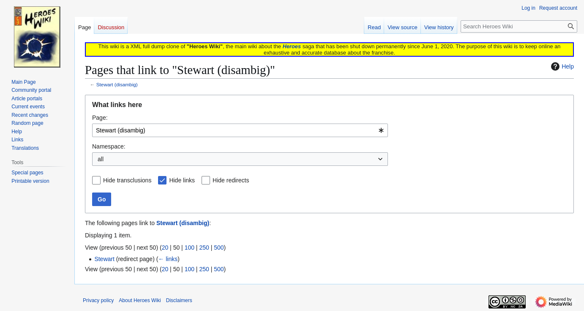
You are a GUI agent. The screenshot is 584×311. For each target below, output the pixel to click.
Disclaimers (179, 300)
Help (561, 66)
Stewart (104, 259)
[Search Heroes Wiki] (519, 26)
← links (167, 259)
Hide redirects (231, 180)
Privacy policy (98, 300)
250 (204, 247)
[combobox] (240, 130)
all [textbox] (101, 159)
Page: (100, 117)
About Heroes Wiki (140, 300)
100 (189, 247)
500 (219, 247)
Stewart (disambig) (117, 84)
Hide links (182, 180)
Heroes (292, 46)
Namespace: (109, 146)
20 (165, 247)
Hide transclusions (127, 180)
